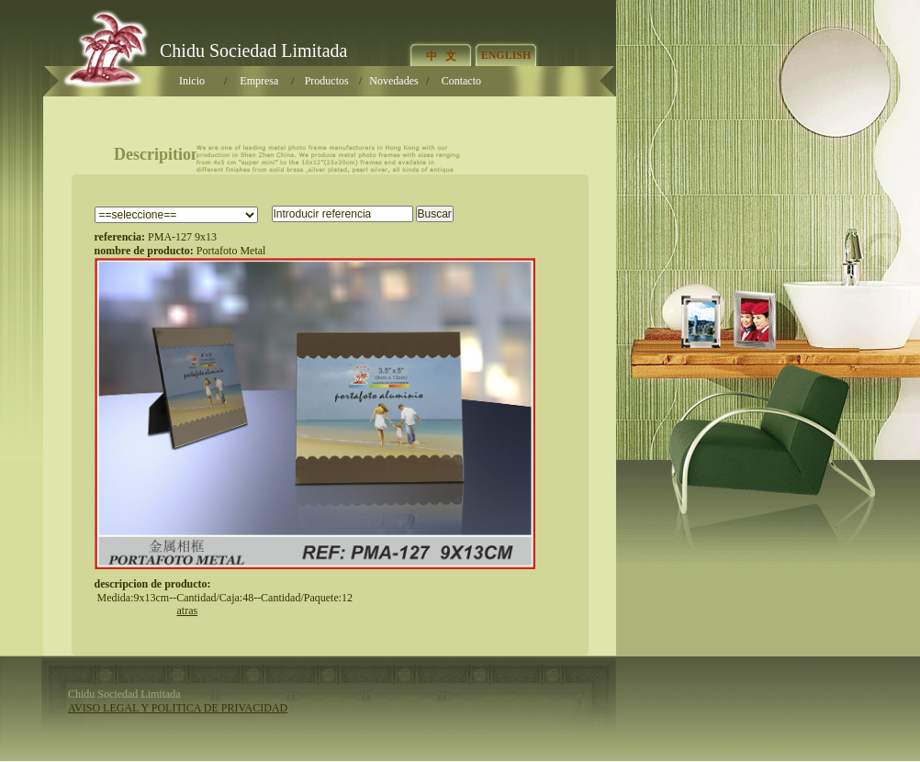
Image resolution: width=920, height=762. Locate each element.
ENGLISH (506, 55)
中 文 (441, 56)
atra (187, 610)
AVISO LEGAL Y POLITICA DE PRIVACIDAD (177, 707)
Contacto (461, 80)
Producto (327, 80)
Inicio (192, 80)
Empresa (259, 80)
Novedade (393, 80)
